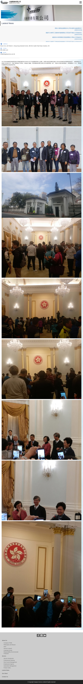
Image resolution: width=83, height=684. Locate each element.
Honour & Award (8, 648)
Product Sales (7, 667)
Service (4, 656)
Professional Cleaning (9, 660)
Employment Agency (9, 664)
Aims (5, 646)
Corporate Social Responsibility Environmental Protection (11, 652)
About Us (4, 640)
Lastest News (5, 670)
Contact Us (5, 676)
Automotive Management (10, 666)
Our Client (5, 673)
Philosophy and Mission (10, 644)
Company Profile (8, 643)
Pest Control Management (10, 662)
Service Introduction (9, 658)
